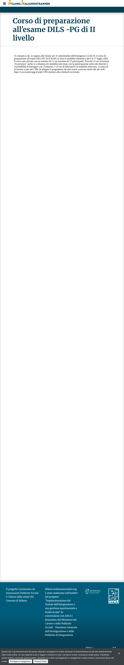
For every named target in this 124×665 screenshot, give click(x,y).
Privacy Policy (41, 661)
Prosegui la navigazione (20, 661)
